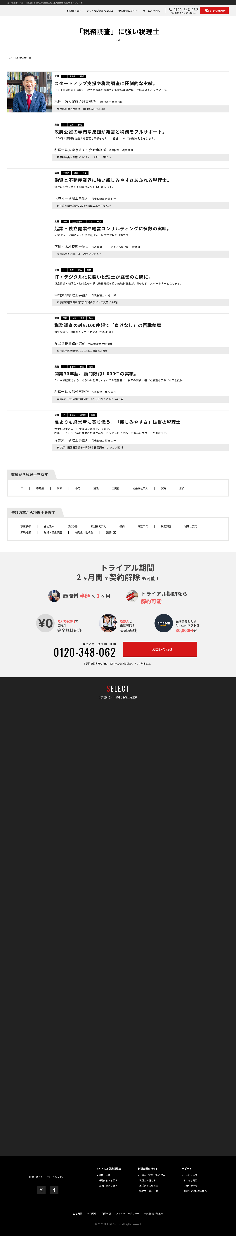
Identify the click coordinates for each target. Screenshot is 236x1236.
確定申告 (143, 526)
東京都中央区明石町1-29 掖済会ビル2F (76, 254)
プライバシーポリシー (127, 1213)
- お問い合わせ (189, 1185)
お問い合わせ (214, 11)
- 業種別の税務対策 (148, 1185)
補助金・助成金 (84, 532)
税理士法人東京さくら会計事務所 (93, 149)
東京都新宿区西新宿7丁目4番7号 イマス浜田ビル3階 (83, 302)
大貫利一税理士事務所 (85, 198)
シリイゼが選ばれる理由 (100, 10)
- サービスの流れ (191, 1175)
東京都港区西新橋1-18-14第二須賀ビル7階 (78, 350)
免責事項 (106, 1213)
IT (64, 76)
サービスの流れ (151, 10)
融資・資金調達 (53, 532)
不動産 (73, 76)
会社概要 (77, 1213)
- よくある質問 (189, 1180)
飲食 (80, 124)
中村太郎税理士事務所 (85, 294)
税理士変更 (190, 526)
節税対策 (25, 532)
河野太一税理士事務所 (85, 440)
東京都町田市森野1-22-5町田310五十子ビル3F (80, 205)
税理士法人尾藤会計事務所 (88, 101)
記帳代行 (111, 532)
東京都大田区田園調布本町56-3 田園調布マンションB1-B (86, 447)
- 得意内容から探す (107, 1180)
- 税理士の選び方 (147, 1180)
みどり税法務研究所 (83, 343)
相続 (121, 526)
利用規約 (92, 1213)
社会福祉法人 (78, 221)
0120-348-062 (85, 652)
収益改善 (72, 526)
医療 (82, 76)
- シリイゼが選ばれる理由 (151, 1175)
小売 (74, 318)
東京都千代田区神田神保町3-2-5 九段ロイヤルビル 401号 (86, 399)
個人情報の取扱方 (153, 1213)
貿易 (90, 221)
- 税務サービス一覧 (148, 1190)
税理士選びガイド (128, 10)
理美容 (83, 414)
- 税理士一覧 (103, 1175)
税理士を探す (74, 10)
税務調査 (166, 526)
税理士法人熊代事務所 (85, 391)
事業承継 (25, 526)
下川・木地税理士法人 (99, 246)
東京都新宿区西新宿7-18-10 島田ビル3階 (77, 109)
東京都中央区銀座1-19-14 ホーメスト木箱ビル (80, 157)
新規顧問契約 (98, 526)
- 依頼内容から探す (107, 1185)
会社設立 (49, 526)
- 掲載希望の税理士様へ (194, 1190)
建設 (76, 173)
